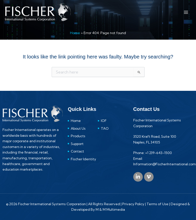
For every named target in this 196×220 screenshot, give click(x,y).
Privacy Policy (133, 204)
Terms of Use (157, 204)
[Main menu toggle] (186, 12)
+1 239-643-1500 (158, 153)
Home (75, 33)
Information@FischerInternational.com (164, 164)
